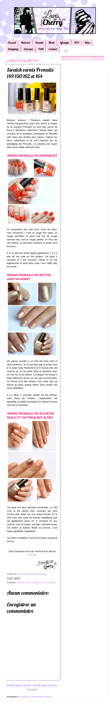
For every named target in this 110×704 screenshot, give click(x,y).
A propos (28, 49)
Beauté (39, 42)
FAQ (41, 49)
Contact (53, 49)
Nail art (25, 42)
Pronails (32, 554)
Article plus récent (19, 685)
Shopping (13, 49)
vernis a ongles (48, 582)
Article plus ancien (45, 685)
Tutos (87, 42)
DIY (76, 42)
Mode (52, 42)
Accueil (12, 42)
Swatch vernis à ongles (28, 582)
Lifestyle (64, 42)
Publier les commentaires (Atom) (36, 696)
